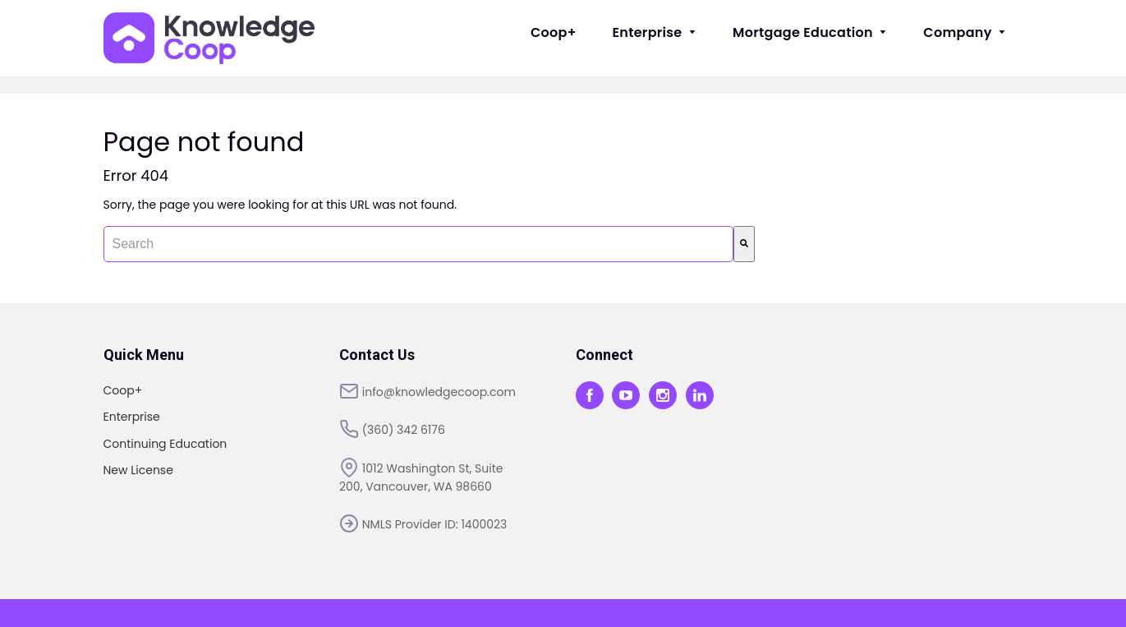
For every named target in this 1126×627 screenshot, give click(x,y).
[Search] (744, 244)
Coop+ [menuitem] (554, 32)
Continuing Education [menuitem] (165, 444)
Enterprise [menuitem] (655, 32)
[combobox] (418, 244)
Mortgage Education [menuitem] (810, 32)
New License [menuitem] (138, 470)
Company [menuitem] (964, 32)
